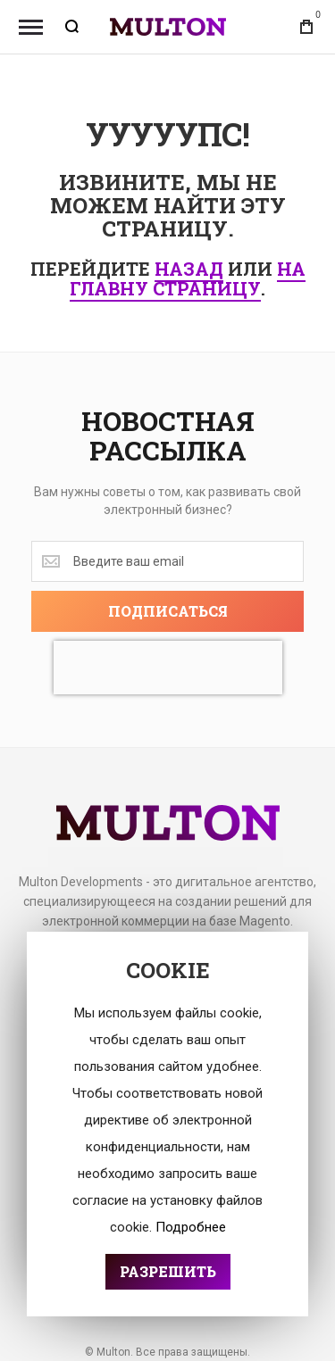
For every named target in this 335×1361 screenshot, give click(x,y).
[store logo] (168, 27)
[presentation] (168, 667)
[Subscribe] (167, 611)
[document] (167, 1124)
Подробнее (190, 1227)
